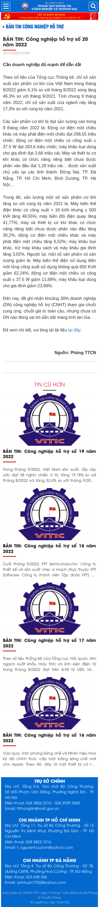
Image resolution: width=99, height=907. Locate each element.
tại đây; (74, 330)
